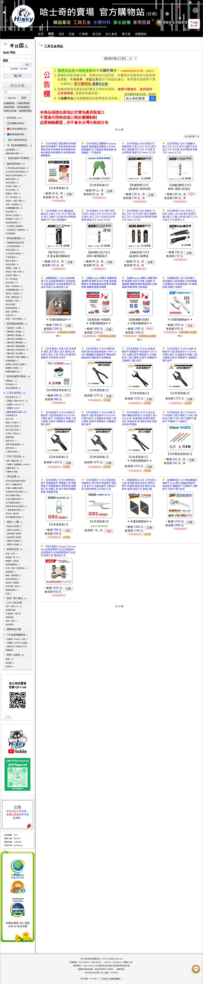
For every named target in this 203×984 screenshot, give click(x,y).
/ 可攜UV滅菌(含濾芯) (14, 488)
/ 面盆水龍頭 (12, 264)
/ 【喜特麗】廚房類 (13, 533)
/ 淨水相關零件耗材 (14, 517)
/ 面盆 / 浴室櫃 (12, 312)
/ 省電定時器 (10, 610)
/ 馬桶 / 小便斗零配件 (15, 319)
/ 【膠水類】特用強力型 (16, 350)
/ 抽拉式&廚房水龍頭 (15, 175)
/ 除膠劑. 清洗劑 (13, 368)
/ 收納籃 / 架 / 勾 (13, 557)
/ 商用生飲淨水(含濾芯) (16, 506)
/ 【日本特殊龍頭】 (14, 246)
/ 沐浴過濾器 (10, 233)
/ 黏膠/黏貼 (9, 437)
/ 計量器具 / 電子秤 (13, 614)
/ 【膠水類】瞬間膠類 (15, 342)
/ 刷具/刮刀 (10, 441)
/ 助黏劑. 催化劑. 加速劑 (16, 364)
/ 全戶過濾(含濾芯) (14, 503)
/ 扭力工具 (9, 419)
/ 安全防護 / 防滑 (13, 586)
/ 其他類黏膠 (12, 361)
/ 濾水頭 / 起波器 (13, 215)
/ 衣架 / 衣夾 (11, 554)
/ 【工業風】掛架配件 (14, 226)
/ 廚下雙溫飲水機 (13, 495)
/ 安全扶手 (10, 315)
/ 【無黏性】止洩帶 (14, 328)
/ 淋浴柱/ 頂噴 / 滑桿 (14, 272)
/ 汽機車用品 (12, 468)
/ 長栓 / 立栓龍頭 (13, 204)
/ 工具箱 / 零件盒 (13, 433)
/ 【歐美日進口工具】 (15, 412)
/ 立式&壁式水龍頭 (14, 253)
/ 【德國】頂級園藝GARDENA (17, 464)
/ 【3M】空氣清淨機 (13, 603)
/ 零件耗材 (11, 384)
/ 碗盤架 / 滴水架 (12, 561)
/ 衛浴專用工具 (13, 397)
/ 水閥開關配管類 (13, 208)
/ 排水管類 (11, 212)
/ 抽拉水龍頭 (11, 261)
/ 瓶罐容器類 (11, 590)
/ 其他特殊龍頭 (12, 308)
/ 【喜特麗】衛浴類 (13, 537)
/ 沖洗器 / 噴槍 (12, 186)
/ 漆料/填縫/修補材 (14, 444)
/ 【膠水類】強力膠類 (15, 353)
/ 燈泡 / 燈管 (11, 621)
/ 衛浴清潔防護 (13, 388)
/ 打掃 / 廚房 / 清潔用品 (16, 568)
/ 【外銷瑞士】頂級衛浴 (16, 230)
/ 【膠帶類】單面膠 (14, 332)
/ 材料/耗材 (10, 448)
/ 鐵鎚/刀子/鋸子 (13, 423)
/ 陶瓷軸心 (11, 381)
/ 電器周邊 (9, 617)
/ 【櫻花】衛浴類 (13, 544)
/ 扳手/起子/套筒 (13, 426)
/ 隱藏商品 (9, 650)
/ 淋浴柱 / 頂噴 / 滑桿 (15, 201)
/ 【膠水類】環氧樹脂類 (16, 346)
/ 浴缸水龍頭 (10, 304)
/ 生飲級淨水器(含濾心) (16, 492)
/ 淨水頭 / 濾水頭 (12, 513)
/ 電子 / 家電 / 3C (13, 606)
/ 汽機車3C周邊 (11, 472)
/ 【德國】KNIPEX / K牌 (16, 639)
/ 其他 (8, 593)
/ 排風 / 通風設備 (13, 297)
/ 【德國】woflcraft (14, 404)
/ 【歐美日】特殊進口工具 (16, 646)
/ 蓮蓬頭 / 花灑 (12, 193)
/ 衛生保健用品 (12, 579)
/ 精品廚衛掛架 (13, 222)
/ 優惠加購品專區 (13, 153)
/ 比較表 (9, 666)
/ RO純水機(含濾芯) (14, 499)
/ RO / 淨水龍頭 (13, 197)
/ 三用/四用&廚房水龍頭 (16, 168)
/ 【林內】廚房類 (13, 526)
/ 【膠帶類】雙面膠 (14, 335)
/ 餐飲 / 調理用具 (13, 575)
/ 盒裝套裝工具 (11, 415)
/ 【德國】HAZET (12, 408)
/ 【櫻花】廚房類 (13, 541)
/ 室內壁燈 (9, 624)
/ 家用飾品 (10, 572)
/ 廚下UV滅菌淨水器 (13, 484)
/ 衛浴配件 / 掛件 (13, 219)
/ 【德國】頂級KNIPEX (16, 401)
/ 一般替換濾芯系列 (14, 510)
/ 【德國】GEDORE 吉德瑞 (16, 643)
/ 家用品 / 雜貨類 (12, 583)
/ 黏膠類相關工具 (13, 372)
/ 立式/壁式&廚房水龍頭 (16, 172)
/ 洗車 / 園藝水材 (13, 461)
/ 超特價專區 (12, 150)
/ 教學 (9, 659)
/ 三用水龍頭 (11, 257)
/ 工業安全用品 (12, 452)
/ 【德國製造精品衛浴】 (15, 243)
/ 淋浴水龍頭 (12, 183)
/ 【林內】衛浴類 (13, 530)
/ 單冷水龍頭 (12, 190)
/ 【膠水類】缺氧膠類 (15, 339)
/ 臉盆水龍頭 (12, 179)
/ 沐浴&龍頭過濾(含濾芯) (15, 481)
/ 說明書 (9, 663)
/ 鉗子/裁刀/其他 (13, 430)
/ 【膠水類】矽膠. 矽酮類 (16, 357)
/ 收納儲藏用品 (12, 564)
